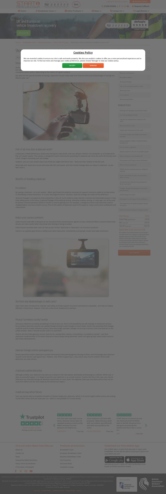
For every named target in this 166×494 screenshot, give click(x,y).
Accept (72, 65)
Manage (93, 65)
